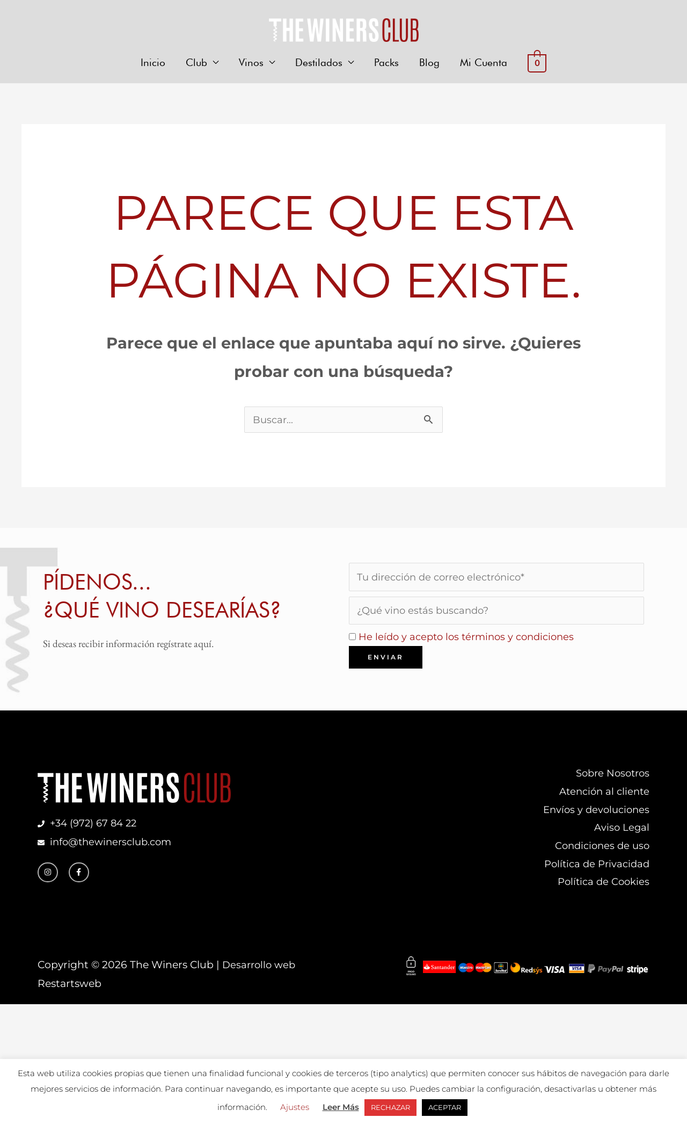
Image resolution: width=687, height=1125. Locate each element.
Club (196, 63)
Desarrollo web (260, 973)
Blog (429, 63)
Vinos (251, 63)
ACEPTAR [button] (444, 1107)
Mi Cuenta (483, 63)
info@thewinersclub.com (112, 847)
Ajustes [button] (294, 1107)
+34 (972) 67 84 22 (96, 828)
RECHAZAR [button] (390, 1107)
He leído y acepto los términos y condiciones (471, 639)
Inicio (153, 63)
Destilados (318, 63)
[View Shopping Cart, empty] (537, 63)
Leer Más (341, 1107)
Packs (386, 63)
